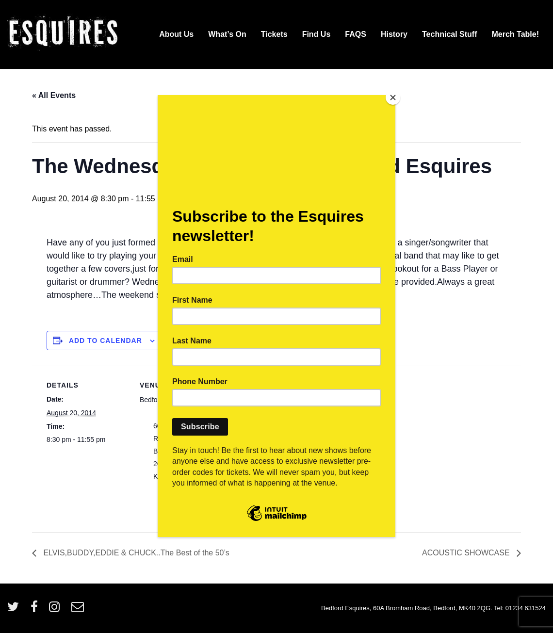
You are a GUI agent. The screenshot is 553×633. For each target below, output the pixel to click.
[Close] (393, 97)
